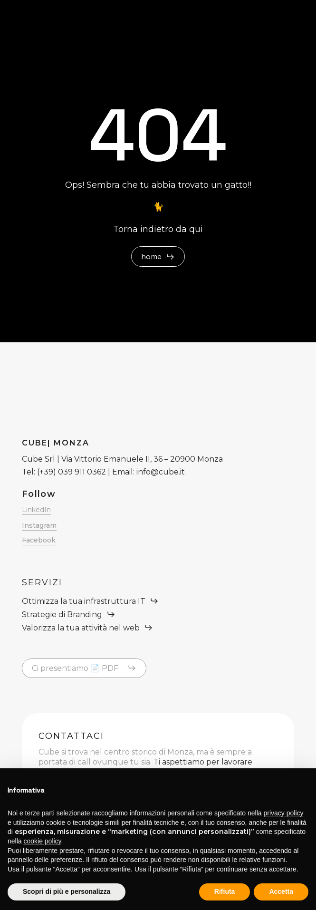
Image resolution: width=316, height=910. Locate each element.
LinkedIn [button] (36, 509)
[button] (158, 256)
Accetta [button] (281, 891)
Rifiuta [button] (224, 891)
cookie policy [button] (42, 841)
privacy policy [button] (284, 813)
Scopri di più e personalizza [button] (66, 891)
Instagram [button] (39, 525)
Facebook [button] (39, 540)
